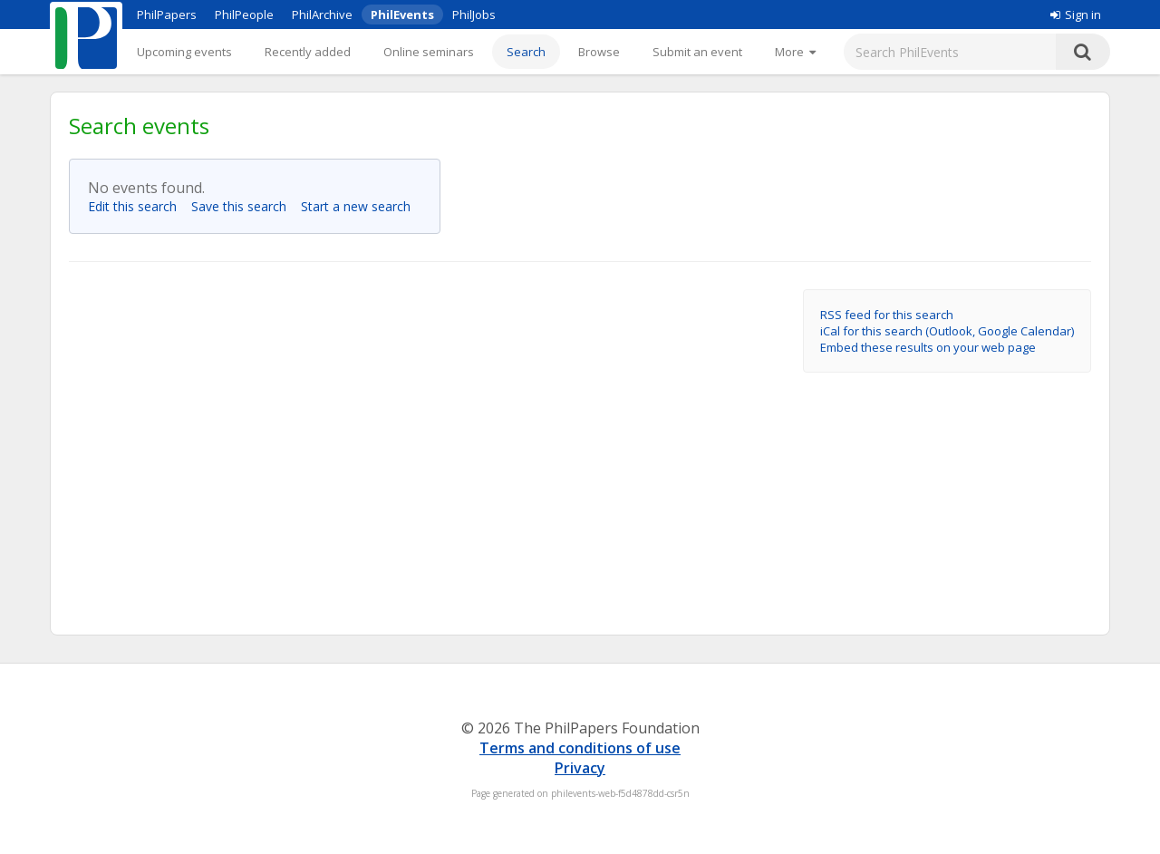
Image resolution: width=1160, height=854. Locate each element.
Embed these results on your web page (928, 347)
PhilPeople (244, 14)
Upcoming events (184, 52)
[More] (795, 51)
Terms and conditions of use (580, 748)
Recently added (308, 52)
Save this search (244, 206)
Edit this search (138, 206)
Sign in (1075, 14)
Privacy (580, 768)
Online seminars (428, 52)
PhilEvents (402, 14)
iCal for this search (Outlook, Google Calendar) (947, 331)
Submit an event (697, 52)
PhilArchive (322, 14)
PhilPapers (167, 14)
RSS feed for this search (886, 314)
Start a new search (361, 206)
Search (526, 52)
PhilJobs (474, 14)
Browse (599, 52)
